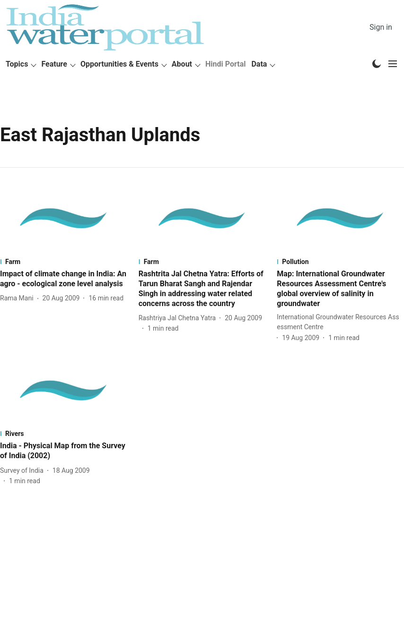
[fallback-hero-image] (63, 218)
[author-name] (18, 298)
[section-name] (63, 261)
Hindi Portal (225, 64)
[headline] (63, 279)
